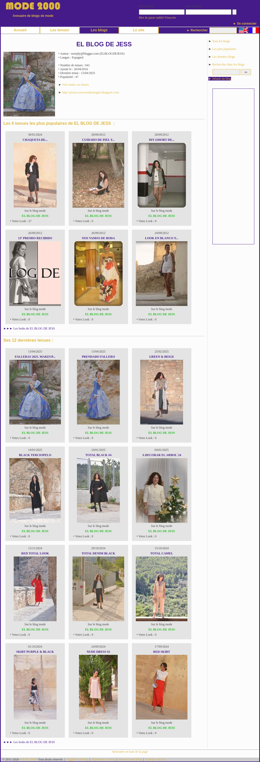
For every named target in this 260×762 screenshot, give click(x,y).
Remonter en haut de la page (130, 751)
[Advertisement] (233, 166)
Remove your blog (130, 759)
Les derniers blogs (223, 56)
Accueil (20, 30)
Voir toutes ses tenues (75, 84)
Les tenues (59, 30)
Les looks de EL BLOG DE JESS (34, 328)
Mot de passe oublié (151, 17)
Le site (138, 30)
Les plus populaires (224, 49)
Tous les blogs (221, 41)
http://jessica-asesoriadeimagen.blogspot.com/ (90, 92)
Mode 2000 (28, 759)
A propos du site (155, 759)
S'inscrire (170, 17)
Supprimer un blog (103, 759)
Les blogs (99, 30)
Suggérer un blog (77, 759)
